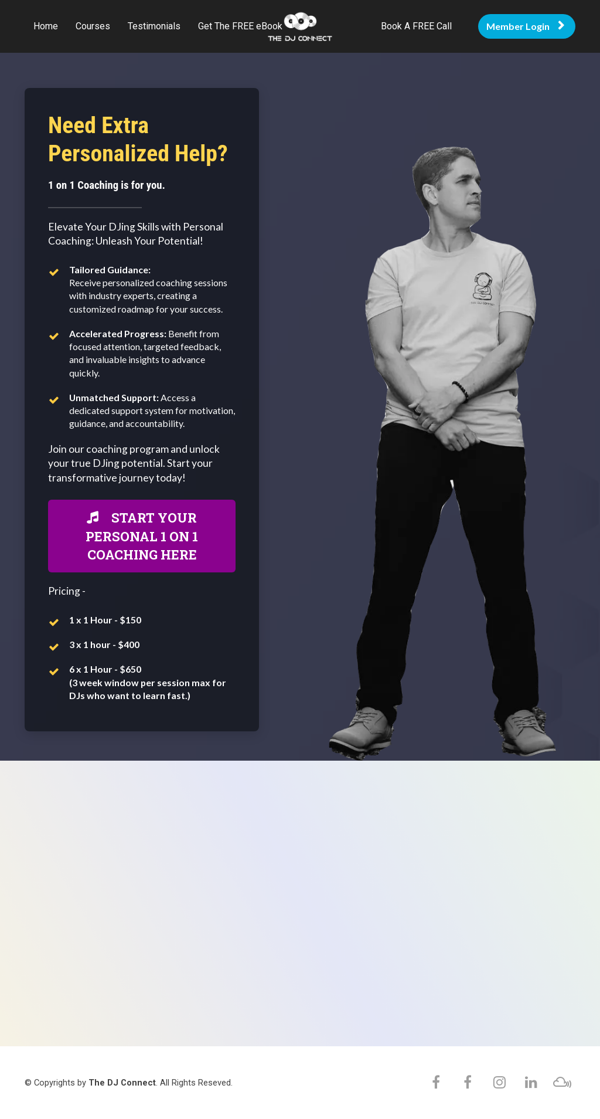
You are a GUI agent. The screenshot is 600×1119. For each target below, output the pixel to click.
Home (45, 26)
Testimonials (154, 26)
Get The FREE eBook (240, 26)
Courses (93, 26)
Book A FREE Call (416, 26)
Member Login (525, 26)
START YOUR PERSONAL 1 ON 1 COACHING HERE (142, 536)
